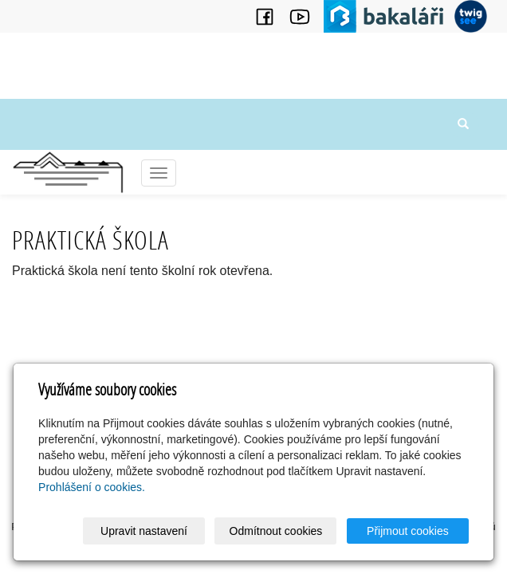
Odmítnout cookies (276, 531)
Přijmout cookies (408, 531)
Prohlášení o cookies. (91, 487)
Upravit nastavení (143, 531)
